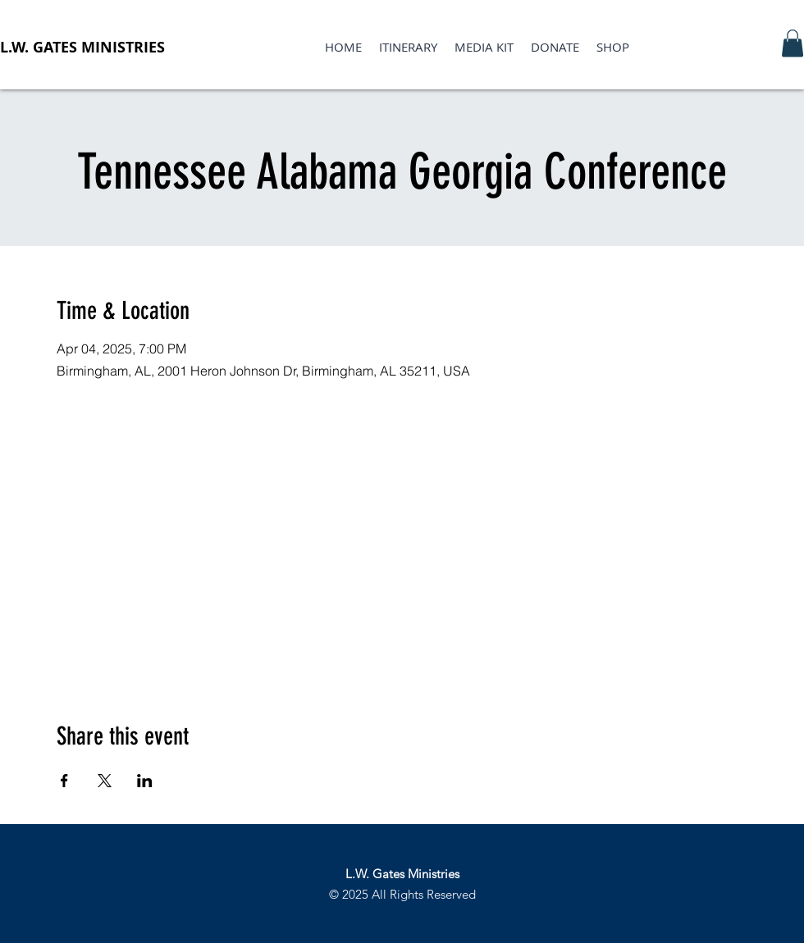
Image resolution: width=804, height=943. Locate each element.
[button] (792, 43)
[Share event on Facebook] (64, 780)
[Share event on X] (104, 780)
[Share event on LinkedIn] (145, 780)
